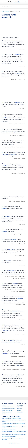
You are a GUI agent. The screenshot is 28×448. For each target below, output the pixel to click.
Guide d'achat (20, 412)
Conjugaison (19, 408)
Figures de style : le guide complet (8, 429)
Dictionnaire (19, 406)
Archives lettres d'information (7, 406)
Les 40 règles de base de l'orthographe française (11, 418)
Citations (7, 11)
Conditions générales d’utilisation (8, 408)
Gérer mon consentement (7, 412)
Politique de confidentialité (7, 410)
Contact (3, 413)
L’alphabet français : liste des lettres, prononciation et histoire (14, 434)
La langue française (12, 443)
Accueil (3, 11)
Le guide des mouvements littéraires (9, 436)
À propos (3, 405)
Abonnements (20, 405)
